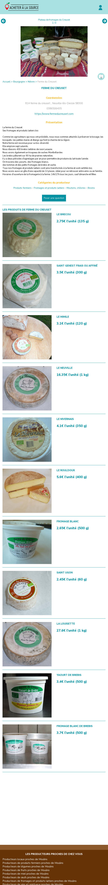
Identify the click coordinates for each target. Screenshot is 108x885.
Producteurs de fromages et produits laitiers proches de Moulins (40, 881)
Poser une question (54, 198)
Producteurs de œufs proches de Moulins (26, 877)
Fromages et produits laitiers (49, 188)
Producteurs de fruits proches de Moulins (26, 870)
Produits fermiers (22, 188)
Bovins (91, 188)
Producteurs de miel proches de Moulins (26, 873)
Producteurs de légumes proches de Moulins (28, 866)
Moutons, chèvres (76, 188)
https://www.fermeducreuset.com (54, 114)
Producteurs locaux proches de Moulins (25, 859)
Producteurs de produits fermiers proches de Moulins (33, 863)
